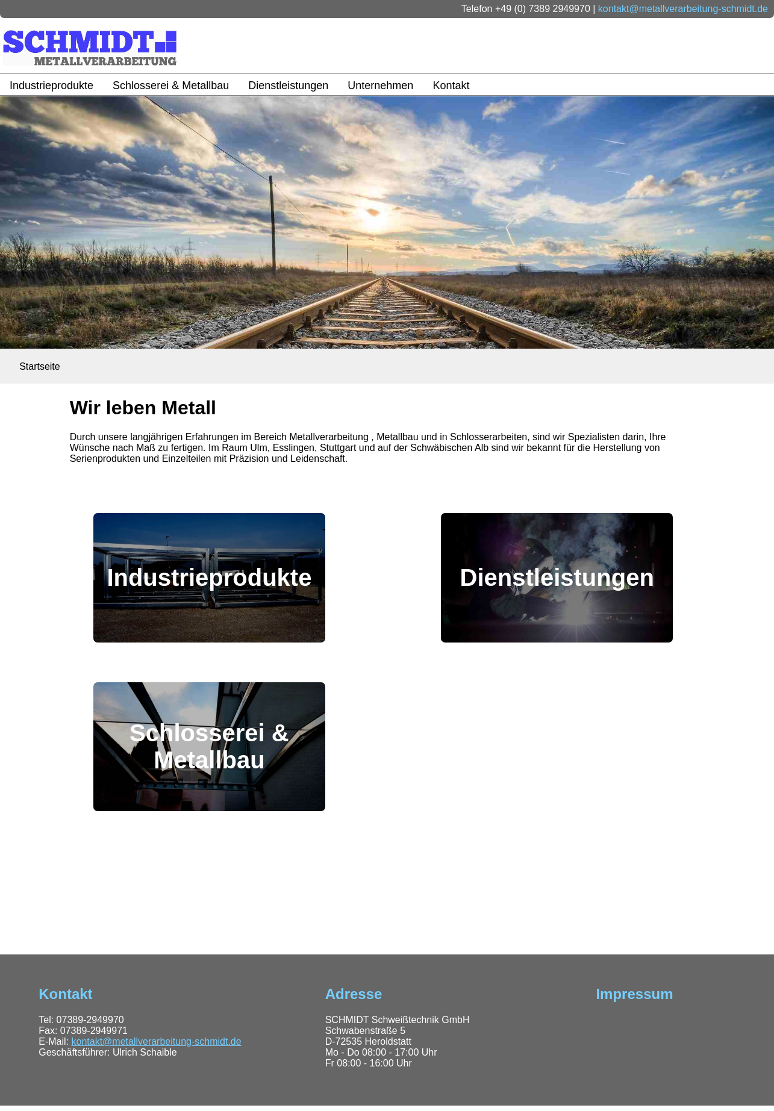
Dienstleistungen (288, 85)
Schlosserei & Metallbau (171, 85)
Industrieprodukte (51, 85)
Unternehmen (380, 85)
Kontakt (450, 85)
